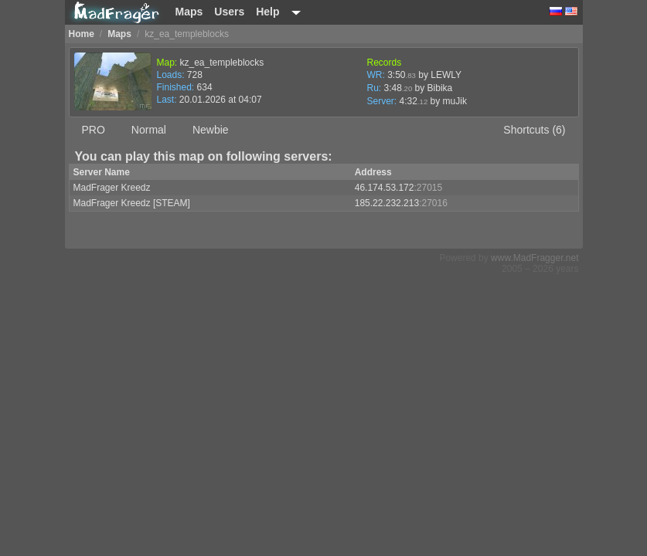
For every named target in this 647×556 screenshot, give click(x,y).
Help (267, 11)
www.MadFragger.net (534, 258)
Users (229, 11)
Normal (148, 130)
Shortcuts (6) (534, 130)
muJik (455, 101)
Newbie (210, 130)
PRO (93, 130)
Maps (189, 11)
